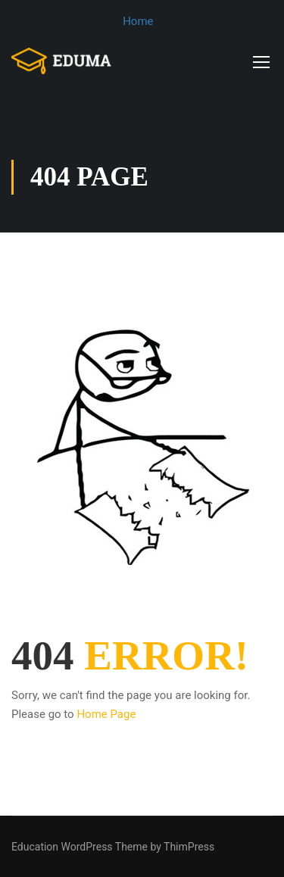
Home (138, 21)
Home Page (106, 714)
